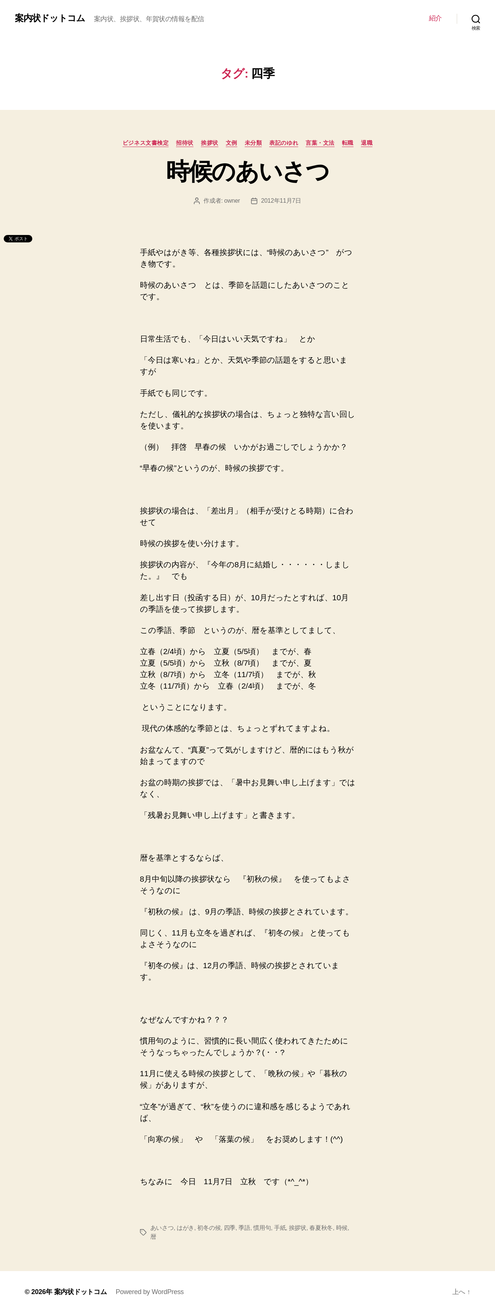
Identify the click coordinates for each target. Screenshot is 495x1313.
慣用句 (262, 1228)
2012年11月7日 (281, 200)
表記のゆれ (283, 143)
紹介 (435, 18)
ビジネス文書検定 (146, 143)
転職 (348, 143)
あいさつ (162, 1228)
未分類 (253, 143)
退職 (366, 143)
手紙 (280, 1228)
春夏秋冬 (321, 1228)
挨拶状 (209, 143)
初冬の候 (209, 1228)
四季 (229, 1228)
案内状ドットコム (50, 18)
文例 (231, 143)
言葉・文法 (320, 143)
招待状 (184, 143)
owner (232, 200)
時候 (342, 1228)
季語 (244, 1228)
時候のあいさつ (247, 171)
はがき (185, 1228)
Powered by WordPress (150, 1292)
